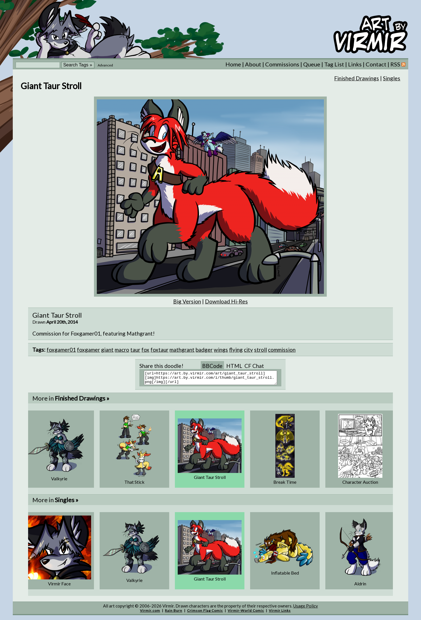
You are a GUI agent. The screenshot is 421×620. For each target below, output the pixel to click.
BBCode (212, 366)
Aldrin (360, 586)
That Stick (134, 484)
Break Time (284, 484)
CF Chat (254, 366)
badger (204, 349)
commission (282, 349)
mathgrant (181, 349)
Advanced (105, 65)
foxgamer (88, 349)
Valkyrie (59, 481)
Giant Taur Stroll (210, 479)
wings (221, 349)
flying (236, 349)
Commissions (282, 64)
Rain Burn (173, 613)
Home (233, 64)
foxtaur (159, 349)
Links (355, 64)
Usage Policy (305, 608)
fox (145, 349)
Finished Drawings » (82, 401)
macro (122, 349)
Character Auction (360, 484)
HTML (234, 366)
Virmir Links (280, 613)
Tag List (334, 64)
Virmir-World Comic (246, 613)
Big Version (187, 301)
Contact (376, 64)
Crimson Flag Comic (205, 613)
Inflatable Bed (285, 575)
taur (135, 349)
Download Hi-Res (226, 301)
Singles (391, 78)
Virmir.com (150, 613)
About (253, 64)
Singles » (66, 502)
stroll (260, 349)
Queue (311, 64)
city (248, 349)
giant (107, 349)
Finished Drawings (356, 78)
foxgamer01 (61, 349)
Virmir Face (59, 586)
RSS (397, 64)
